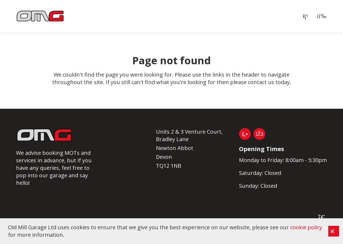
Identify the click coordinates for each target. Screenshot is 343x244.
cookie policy (306, 227)
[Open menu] (320, 16)
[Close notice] (333, 231)
